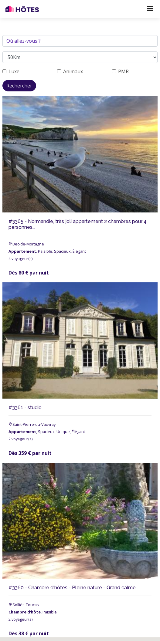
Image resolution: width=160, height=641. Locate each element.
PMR (123, 71)
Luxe (14, 71)
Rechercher (19, 85)
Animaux (73, 71)
